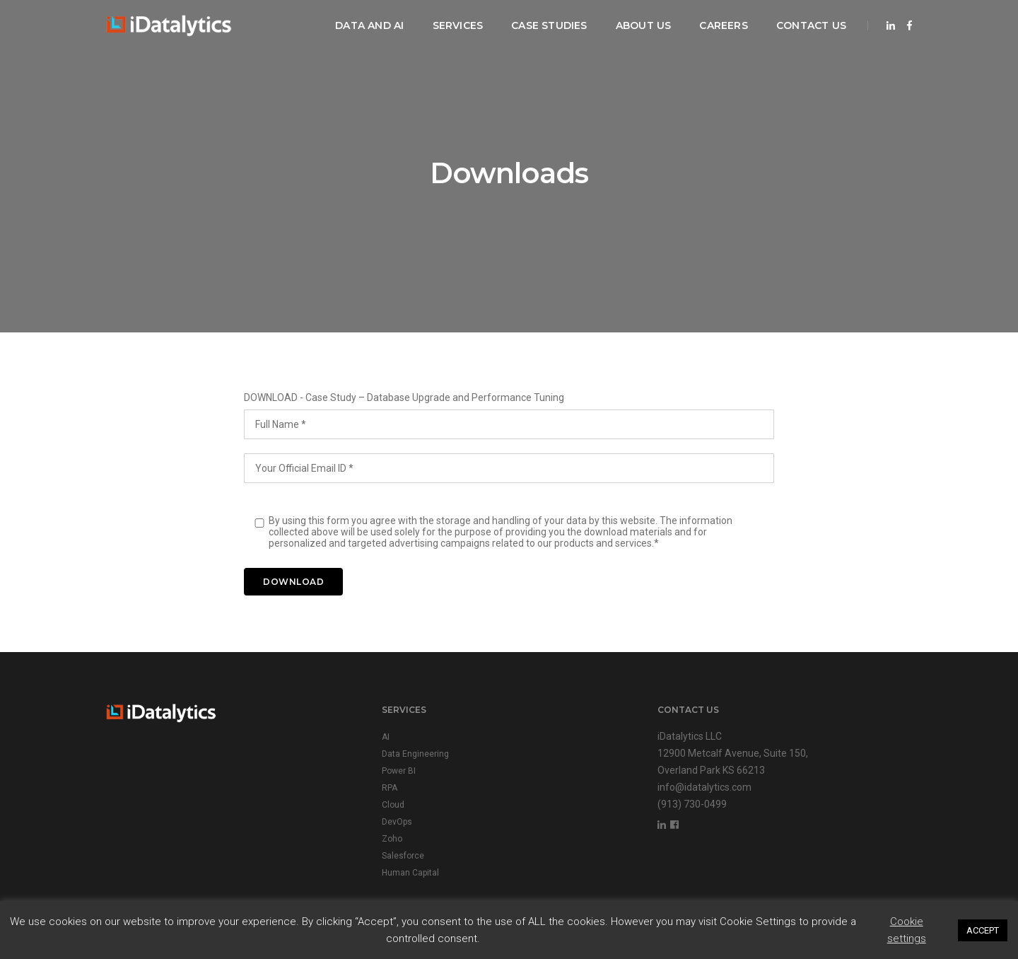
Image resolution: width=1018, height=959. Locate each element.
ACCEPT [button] (982, 930)
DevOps (397, 822)
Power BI (399, 771)
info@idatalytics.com (704, 787)
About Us (644, 25)
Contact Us (811, 25)
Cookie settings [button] (906, 930)
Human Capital (410, 873)
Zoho (392, 839)
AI (386, 737)
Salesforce (403, 856)
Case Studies (549, 25)
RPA (389, 788)
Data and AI (369, 25)
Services (458, 25)
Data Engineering (415, 754)
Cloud (393, 805)
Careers (723, 25)
